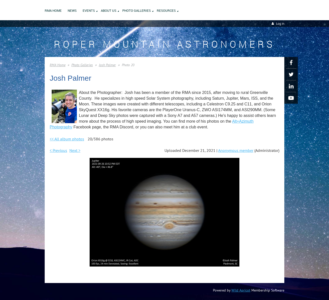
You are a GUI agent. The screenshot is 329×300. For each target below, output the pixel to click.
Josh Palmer (107, 65)
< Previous (58, 150)
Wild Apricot (240, 290)
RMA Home (57, 65)
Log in (280, 23)
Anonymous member (235, 150)
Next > (74, 150)
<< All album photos (67, 138)
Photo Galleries (82, 65)
